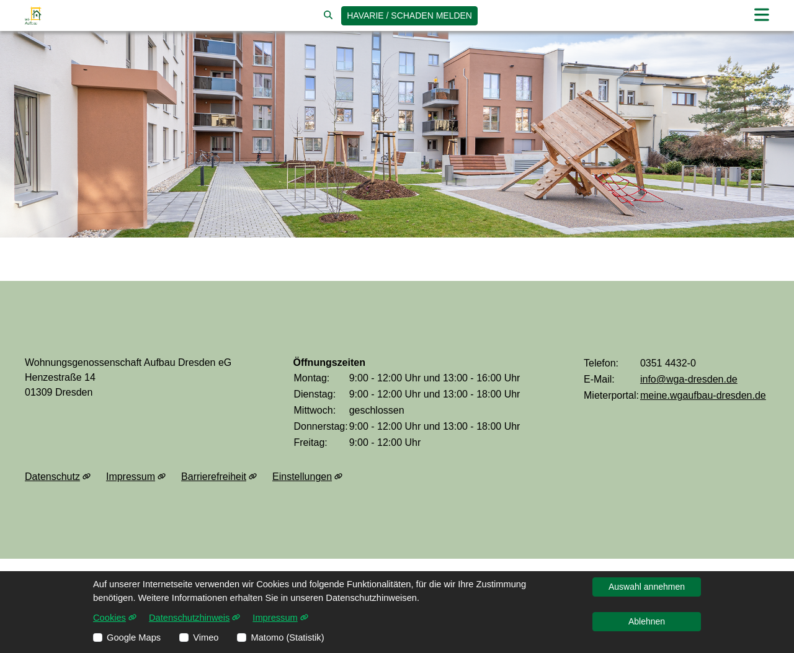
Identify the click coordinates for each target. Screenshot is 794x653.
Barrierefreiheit (219, 476)
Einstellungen (307, 476)
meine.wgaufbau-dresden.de (703, 395)
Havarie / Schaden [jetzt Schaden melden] (409, 15)
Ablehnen (646, 621)
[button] (761, 15)
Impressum (136, 476)
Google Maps (134, 637)
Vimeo (205, 637)
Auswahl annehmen (647, 587)
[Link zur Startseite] (33, 15)
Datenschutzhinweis (194, 617)
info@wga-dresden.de (689, 379)
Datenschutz (58, 476)
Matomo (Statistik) (287, 637)
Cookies (114, 617)
